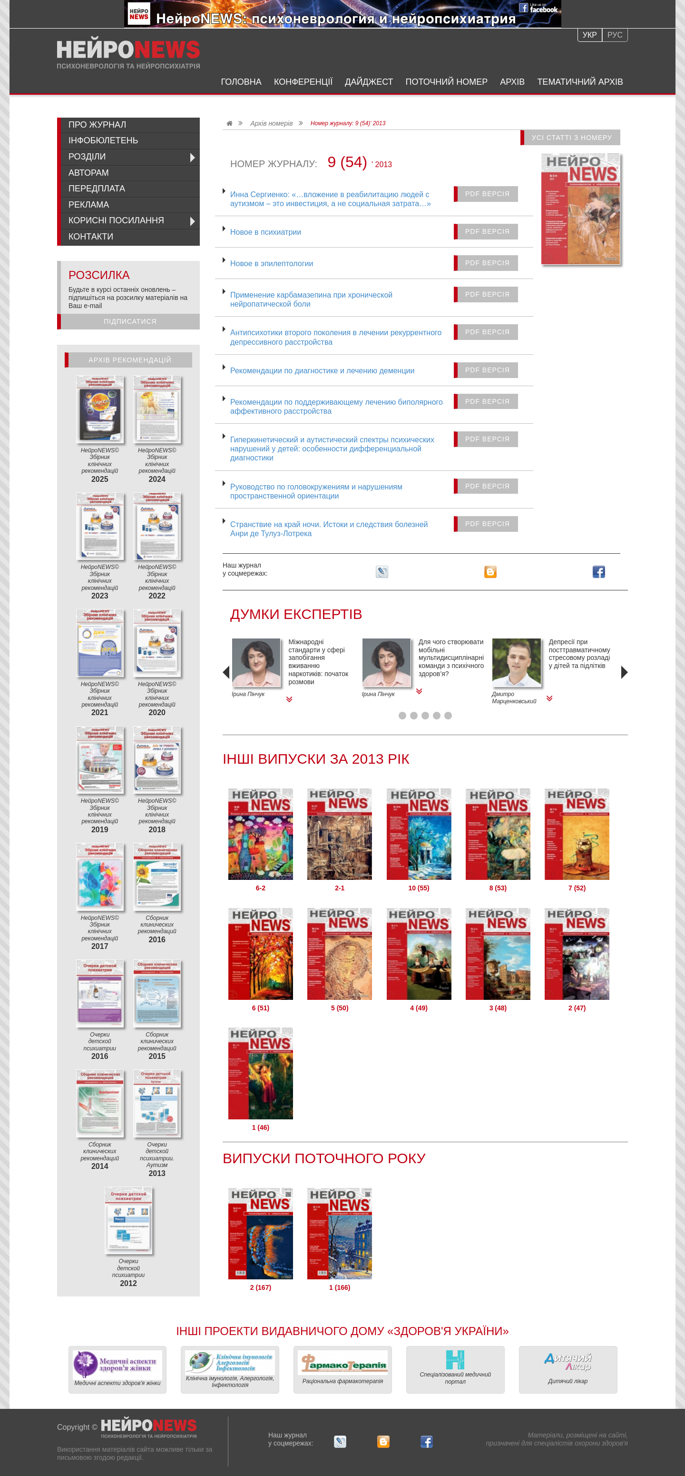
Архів (512, 82)
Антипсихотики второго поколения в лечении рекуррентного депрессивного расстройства (335, 337)
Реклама (88, 204)
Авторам (88, 173)
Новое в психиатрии (265, 232)
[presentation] (227, 685)
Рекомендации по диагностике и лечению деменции (322, 371)
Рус (615, 35)
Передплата (96, 188)
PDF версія (487, 194)
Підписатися (130, 321)
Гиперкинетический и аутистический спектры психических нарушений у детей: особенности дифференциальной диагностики (332, 449)
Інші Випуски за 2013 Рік (316, 759)
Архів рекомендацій (129, 360)
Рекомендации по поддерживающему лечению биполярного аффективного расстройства (336, 406)
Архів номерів (271, 123)
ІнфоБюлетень (103, 140)
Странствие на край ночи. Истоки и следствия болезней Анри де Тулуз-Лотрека (329, 529)
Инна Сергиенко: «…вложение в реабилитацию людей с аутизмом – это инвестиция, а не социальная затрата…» (330, 199)
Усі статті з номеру (572, 137)
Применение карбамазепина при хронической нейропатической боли (311, 299)
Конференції (303, 82)
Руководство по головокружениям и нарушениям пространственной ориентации (316, 491)
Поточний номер (447, 82)
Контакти (90, 236)
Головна (241, 82)
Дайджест (369, 82)
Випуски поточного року (324, 1158)
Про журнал (97, 125)
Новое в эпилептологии (271, 263)
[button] (402, 715)
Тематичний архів (580, 82)
